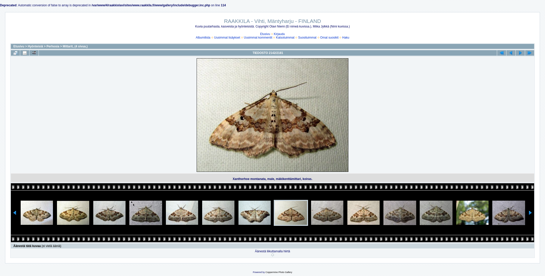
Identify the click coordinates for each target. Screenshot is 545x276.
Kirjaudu (279, 34)
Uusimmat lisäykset (227, 37)
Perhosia (52, 46)
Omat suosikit (329, 37)
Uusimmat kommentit (258, 37)
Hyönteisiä (35, 46)
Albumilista (203, 37)
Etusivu (265, 34)
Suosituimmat (307, 37)
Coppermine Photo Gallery (278, 272)
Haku (345, 37)
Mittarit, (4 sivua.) (75, 46)
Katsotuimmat (285, 37)
